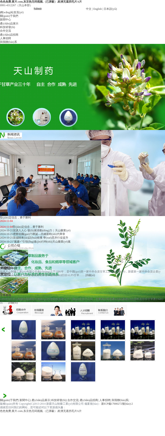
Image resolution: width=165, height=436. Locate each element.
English (97, 8)
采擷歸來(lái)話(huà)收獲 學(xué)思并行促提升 (40, 237)
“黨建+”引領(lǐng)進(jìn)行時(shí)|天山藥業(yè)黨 (42, 241)
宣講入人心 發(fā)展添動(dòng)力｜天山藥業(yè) (42, 230)
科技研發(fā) (7, 27)
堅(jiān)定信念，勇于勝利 (15, 217)
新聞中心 (5, 19)
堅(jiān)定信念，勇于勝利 (28, 226)
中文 (88, 8)
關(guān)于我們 (9, 15)
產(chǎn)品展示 (9, 23)
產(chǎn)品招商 (9, 34)
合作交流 (5, 30)
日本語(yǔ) (110, 8)
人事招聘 (5, 38)
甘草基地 (5, 295)
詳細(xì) (90, 275)
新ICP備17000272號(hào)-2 (117, 403)
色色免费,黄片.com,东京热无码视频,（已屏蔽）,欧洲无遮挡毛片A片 (41, 1)
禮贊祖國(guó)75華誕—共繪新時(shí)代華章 (39, 234)
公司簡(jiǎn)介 (9, 267)
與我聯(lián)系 (8, 41)
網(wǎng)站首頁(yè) (12, 12)
